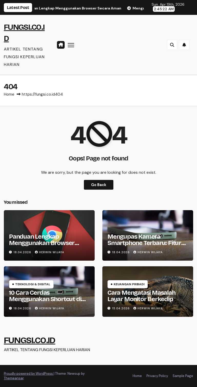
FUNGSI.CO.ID (29, 340)
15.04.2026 (121, 308)
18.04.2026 (23, 252)
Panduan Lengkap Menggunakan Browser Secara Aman (41, 243)
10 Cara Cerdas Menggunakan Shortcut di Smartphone (45, 299)
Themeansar (14, 378)
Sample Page (183, 376)
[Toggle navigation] (71, 45)
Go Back (98, 184)
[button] (172, 45)
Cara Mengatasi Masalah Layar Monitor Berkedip (141, 296)
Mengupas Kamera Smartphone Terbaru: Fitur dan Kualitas (144, 243)
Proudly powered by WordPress (29, 373)
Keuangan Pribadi (129, 284)
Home (9, 94)
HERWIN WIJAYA (49, 252)
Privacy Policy (157, 376)
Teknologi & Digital (32, 284)
